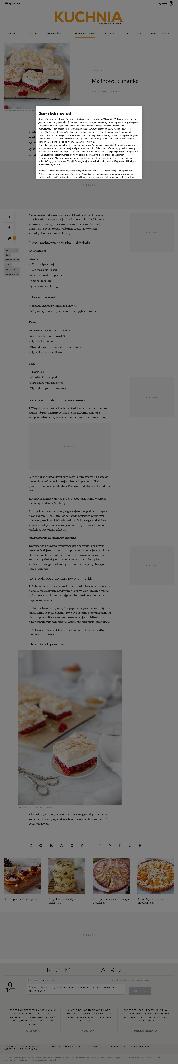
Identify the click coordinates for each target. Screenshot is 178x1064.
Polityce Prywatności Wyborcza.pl (111, 161)
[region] (89, 142)
